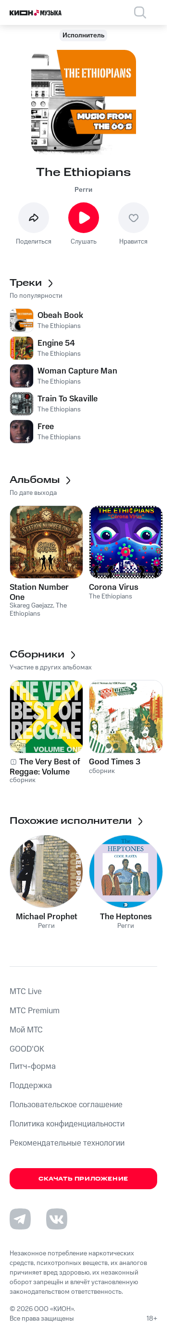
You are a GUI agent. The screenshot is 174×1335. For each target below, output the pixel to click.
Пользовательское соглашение (66, 1105)
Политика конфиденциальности (67, 1124)
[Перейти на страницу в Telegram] (20, 1219)
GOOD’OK (27, 1049)
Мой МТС (26, 1030)
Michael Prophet (46, 917)
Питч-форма (33, 1066)
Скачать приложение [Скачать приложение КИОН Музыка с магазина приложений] (83, 1179)
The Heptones (126, 917)
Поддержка (31, 1085)
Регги (83, 190)
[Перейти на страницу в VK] (56, 1219)
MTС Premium (35, 1011)
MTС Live (26, 991)
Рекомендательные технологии (67, 1143)
